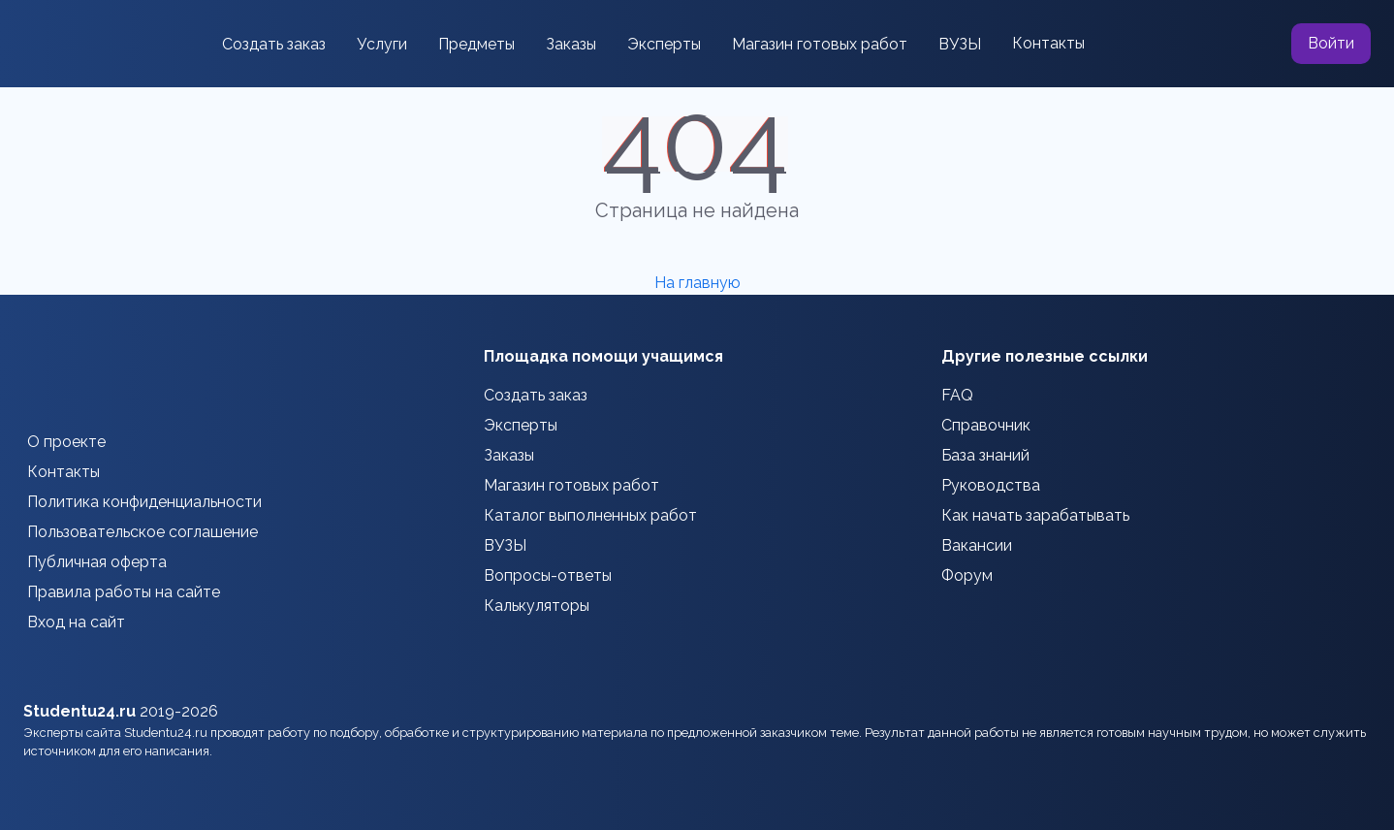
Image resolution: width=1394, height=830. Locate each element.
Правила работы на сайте (123, 592)
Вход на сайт (76, 622)
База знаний (985, 455)
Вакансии (976, 545)
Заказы (571, 44)
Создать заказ (274, 44)
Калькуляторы (536, 605)
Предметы (476, 44)
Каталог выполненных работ (590, 515)
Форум (967, 575)
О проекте (66, 441)
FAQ (957, 395)
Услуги (382, 44)
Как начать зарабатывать (1035, 515)
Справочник (985, 425)
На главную (697, 282)
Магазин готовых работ (819, 44)
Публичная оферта (97, 562)
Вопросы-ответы (548, 575)
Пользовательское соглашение (142, 532)
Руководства (990, 485)
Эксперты (664, 44)
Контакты (1048, 43)
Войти (1331, 43)
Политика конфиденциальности (144, 502)
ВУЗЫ (959, 44)
